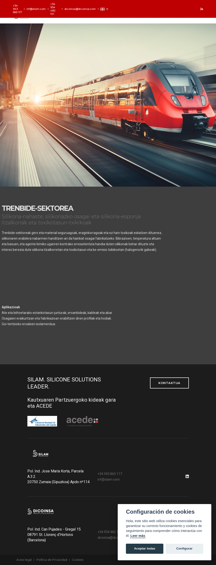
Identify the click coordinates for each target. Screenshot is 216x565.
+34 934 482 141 (52, 8)
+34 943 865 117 (17, 9)
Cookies (77, 559)
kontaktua (169, 383)
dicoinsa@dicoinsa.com (80, 9)
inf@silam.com (36, 9)
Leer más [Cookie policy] (137, 536)
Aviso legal (24, 559)
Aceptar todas (144, 548)
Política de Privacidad (52, 559)
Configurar (184, 548)
